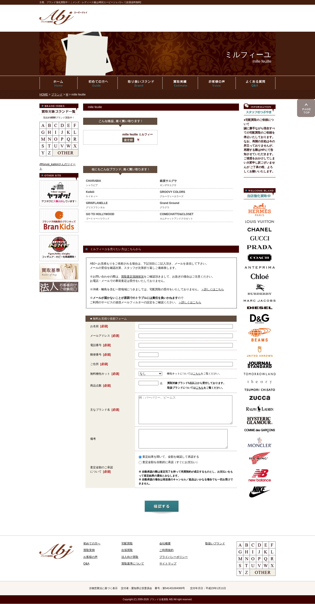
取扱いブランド (215, 543)
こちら (197, 373)
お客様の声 (90, 557)
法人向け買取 (129, 557)
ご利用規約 (166, 550)
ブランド (57, 94)
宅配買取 (127, 543)
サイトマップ (167, 563)
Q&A (86, 563)
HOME (43, 94)
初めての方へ (91, 543)
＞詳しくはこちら (212, 289)
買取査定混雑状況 (132, 276)
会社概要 (165, 543)
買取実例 (89, 550)
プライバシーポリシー (173, 557)
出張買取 (127, 550)
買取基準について (132, 563)
